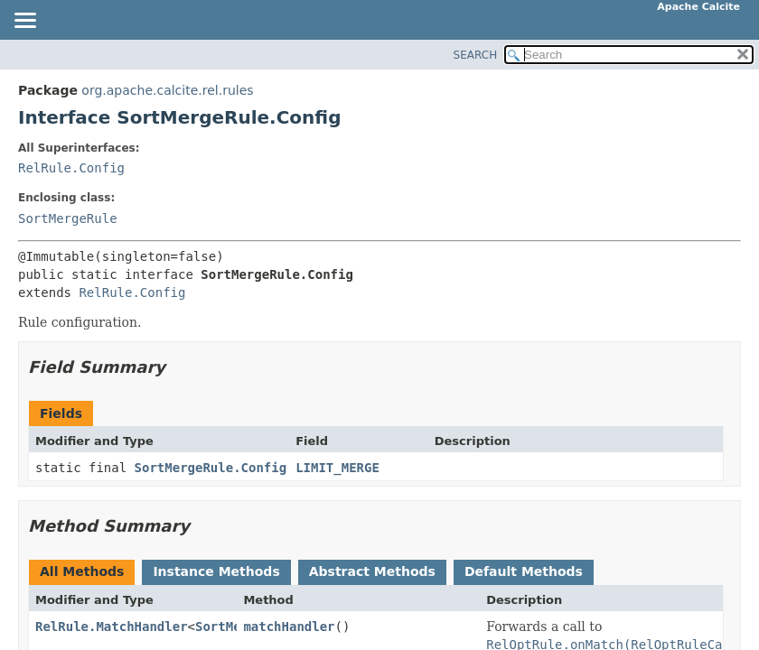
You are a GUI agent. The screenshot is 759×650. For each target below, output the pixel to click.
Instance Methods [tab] (216, 571)
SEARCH (476, 55)
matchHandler (288, 626)
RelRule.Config (71, 168)
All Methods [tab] (82, 571)
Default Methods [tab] (523, 571)
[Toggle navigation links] (24, 21)
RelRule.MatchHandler (111, 626)
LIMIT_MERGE (337, 467)
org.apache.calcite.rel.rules (167, 90)
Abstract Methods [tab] (372, 571)
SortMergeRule (67, 218)
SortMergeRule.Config (211, 467)
